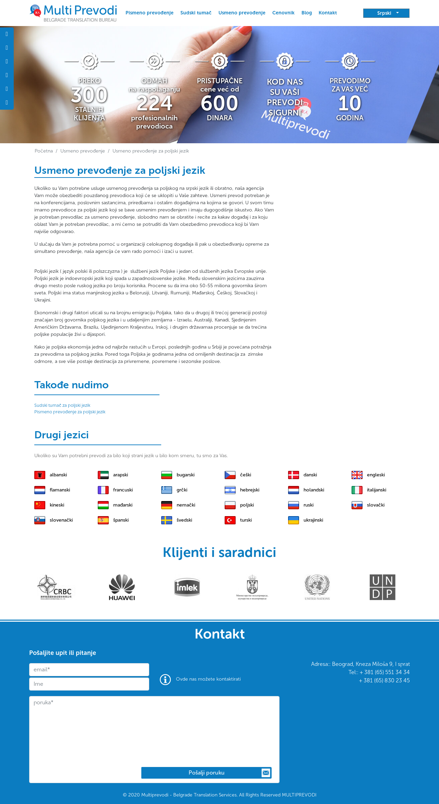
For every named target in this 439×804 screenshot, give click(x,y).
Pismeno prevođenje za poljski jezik (69, 411)
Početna (44, 151)
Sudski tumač (196, 13)
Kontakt (328, 13)
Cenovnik (283, 13)
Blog (306, 13)
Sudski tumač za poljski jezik (62, 405)
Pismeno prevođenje (150, 13)
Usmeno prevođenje (241, 13)
